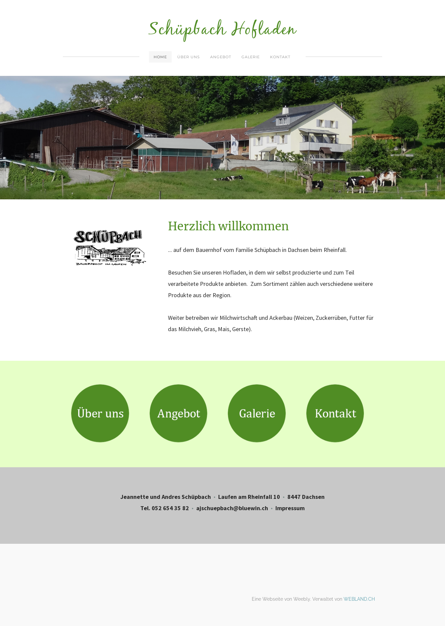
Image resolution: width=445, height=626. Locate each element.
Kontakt (280, 57)
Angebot (220, 57)
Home (160, 57)
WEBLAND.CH (359, 599)
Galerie (250, 57)
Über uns (188, 57)
